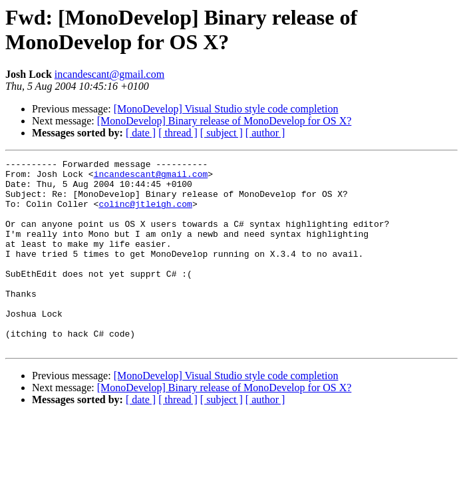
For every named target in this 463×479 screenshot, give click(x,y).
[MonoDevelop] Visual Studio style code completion (226, 108)
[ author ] (265, 132)
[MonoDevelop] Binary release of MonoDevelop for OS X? (224, 120)
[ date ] (141, 132)
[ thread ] (178, 132)
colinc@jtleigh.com (145, 214)
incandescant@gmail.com (109, 74)
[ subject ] (221, 132)
